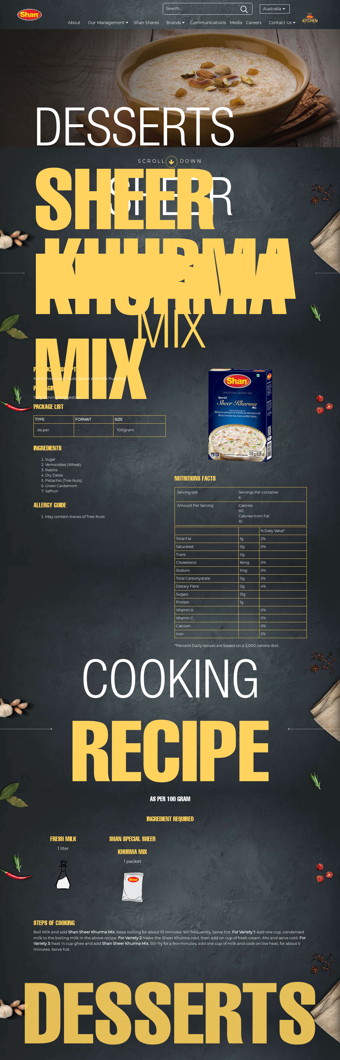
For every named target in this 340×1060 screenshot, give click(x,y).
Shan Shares (146, 22)
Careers (254, 22)
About (74, 22)
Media (236, 22)
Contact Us (282, 22)
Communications (208, 22)
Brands (175, 22)
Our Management (108, 22)
